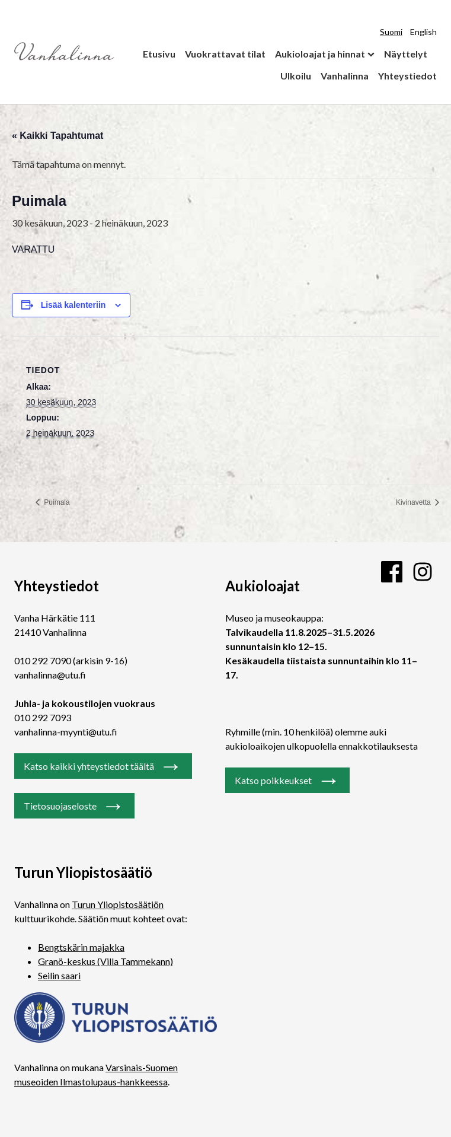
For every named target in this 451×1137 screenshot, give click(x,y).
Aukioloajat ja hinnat (320, 53)
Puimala (56, 502)
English (423, 32)
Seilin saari (59, 975)
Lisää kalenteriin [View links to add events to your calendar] (73, 305)
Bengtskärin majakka (81, 947)
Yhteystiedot (407, 75)
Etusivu (159, 53)
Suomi (391, 32)
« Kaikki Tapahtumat (57, 135)
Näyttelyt (405, 53)
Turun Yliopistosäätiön (118, 904)
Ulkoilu (295, 75)
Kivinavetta (414, 502)
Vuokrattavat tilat (225, 53)
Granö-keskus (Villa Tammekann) (105, 961)
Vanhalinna (345, 75)
